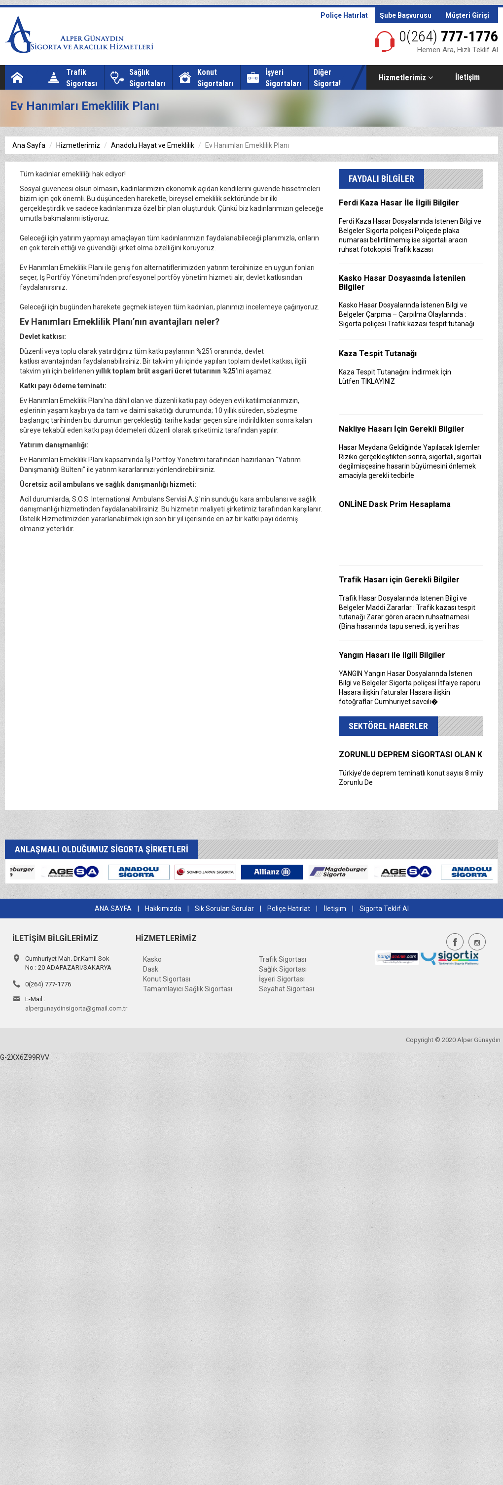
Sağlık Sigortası (283, 969)
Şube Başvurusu (405, 15)
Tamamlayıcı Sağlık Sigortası (187, 989)
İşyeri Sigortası (282, 979)
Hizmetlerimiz (406, 77)
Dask (150, 969)
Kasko (152, 959)
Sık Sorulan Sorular (224, 908)
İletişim (467, 77)
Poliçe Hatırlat (344, 15)
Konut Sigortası (166, 979)
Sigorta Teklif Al (384, 908)
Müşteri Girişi (467, 15)
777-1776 (448, 36)
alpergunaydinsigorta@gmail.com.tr (76, 1008)
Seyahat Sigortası (286, 989)
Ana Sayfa (28, 145)
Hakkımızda (163, 908)
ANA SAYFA (113, 908)
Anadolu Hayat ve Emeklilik (152, 145)
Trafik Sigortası (282, 959)
